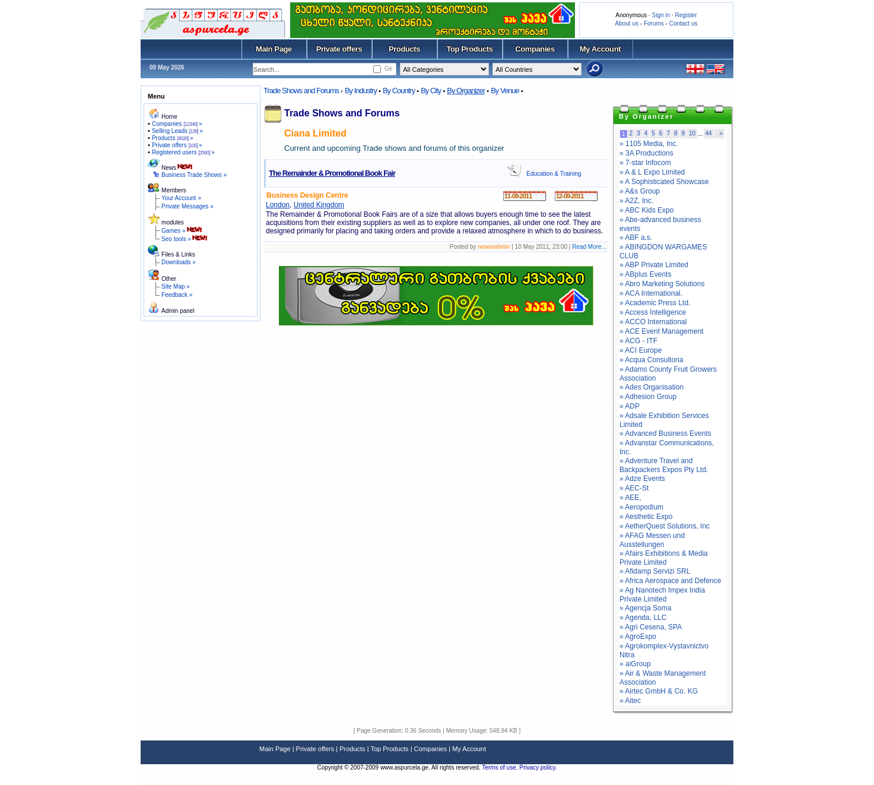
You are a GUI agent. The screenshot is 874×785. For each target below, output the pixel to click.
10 (692, 133)
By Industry (361, 90)
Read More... (589, 246)
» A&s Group (639, 191)
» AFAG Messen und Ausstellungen (652, 540)
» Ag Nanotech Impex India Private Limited (662, 594)
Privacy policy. (538, 767)
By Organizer (466, 90)
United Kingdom (319, 205)
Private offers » (177, 145)
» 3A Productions (646, 153)
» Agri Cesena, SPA (650, 627)
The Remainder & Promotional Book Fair (332, 173)
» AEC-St (634, 488)
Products (404, 49)
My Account (600, 49)
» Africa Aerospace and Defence (670, 581)
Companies (535, 49)
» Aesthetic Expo (645, 516)
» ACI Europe (640, 350)
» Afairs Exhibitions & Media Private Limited (663, 557)
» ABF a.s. (635, 237)
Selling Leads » (177, 131)
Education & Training (553, 173)
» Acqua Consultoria (651, 360)
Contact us (683, 23)
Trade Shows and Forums (301, 90)
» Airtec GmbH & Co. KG (658, 691)
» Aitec (630, 701)
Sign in (660, 15)
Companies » (177, 124)
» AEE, (630, 497)
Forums (654, 23)
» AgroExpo (637, 636)
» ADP (629, 406)
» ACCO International (653, 322)
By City (431, 90)
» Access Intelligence (652, 312)
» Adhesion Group (647, 396)
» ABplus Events (645, 274)
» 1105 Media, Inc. (648, 144)
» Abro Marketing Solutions (661, 284)
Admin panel (178, 311)
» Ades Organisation (651, 387)
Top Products (469, 49)
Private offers (339, 49)
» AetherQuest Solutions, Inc (664, 526)
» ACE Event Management (661, 331)
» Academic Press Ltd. (654, 303)
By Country (399, 90)
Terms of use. (500, 767)
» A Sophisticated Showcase (664, 182)
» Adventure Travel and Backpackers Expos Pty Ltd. (663, 465)
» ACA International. (650, 293)
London (278, 205)
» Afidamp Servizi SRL (654, 571)
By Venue (505, 90)
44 (708, 133)
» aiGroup (635, 664)
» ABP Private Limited (653, 265)
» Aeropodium (641, 507)
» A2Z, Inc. (636, 201)
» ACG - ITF (638, 341)
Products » (172, 138)
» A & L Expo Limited (652, 172)
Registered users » (183, 152)
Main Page (274, 49)
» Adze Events (642, 478)
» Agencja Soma (645, 608)
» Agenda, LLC (642, 617)
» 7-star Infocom (645, 163)
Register (686, 15)
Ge (388, 68)
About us (626, 23)
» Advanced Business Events (665, 433)
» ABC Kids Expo (646, 210)
